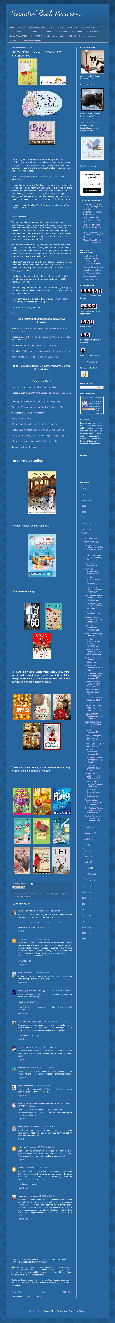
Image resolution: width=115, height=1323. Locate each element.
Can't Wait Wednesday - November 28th (92, 571)
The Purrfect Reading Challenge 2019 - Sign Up (93, 768)
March (87, 868)
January (88, 880)
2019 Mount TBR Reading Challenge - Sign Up (40, 441)
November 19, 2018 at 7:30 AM (37, 1086)
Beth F (21, 1086)
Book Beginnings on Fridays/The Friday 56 (38, 424)
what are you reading (24, 896)
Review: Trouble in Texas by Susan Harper (40, 357)
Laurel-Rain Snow (25, 911)
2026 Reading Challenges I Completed (25, 40)
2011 (84, 921)
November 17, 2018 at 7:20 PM (47, 911)
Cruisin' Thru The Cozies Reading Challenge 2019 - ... (94, 776)
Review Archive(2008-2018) (21, 36)
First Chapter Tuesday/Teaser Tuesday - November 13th (92, 793)
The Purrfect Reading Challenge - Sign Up (45, 401)
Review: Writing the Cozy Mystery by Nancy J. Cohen (46, 351)
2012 (84, 916)
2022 (84, 512)
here (24, 1135)
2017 (84, 886)
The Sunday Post (49, 894)
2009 (84, 933)
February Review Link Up (93, 267)
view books (99, 413)
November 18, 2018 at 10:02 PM (55, 1021)
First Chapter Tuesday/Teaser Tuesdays (39, 387)
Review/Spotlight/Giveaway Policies (33, 27)
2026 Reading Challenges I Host (49, 36)
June (86, 851)
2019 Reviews (72, 27)
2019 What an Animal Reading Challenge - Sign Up (44, 407)
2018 (85, 533)
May (86, 856)
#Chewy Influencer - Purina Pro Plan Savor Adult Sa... (93, 684)
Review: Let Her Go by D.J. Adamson (41, 345)
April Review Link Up (91, 273)
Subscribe (92, 190)
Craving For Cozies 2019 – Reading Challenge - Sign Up (94, 708)
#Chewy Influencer (30, 447)
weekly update (33, 1184)
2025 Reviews (77, 32)
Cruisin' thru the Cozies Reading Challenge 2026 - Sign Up (93, 206)
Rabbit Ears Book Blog (37, 1007)
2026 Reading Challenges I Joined (81, 36)
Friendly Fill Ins (25, 418)
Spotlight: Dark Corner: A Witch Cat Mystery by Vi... (94, 589)
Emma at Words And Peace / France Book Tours (39, 1104)
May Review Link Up (91, 276)
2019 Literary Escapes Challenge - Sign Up (94, 634)
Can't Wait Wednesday (34, 413)
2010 (84, 927)
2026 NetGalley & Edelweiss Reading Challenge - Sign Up (91, 258)
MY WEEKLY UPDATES (36, 927)
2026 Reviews (92, 32)
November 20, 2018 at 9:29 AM (38, 1168)
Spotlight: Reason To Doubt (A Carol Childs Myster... (93, 660)
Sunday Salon (38, 894)
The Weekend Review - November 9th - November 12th (94, 810)
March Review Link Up (92, 270)
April (86, 862)
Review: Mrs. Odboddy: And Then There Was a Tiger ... (94, 548)
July (86, 845)
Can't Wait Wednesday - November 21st (92, 627)
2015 (84, 898)
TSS (15, 896)
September (89, 833)
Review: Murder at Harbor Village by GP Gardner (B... (93, 651)
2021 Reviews (15, 32)
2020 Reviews (88, 27)
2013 (84, 910)
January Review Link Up (93, 264)
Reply (20, 931)
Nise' (20, 973)
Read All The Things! (30, 1035)
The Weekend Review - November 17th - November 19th (94, 676)
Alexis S (21, 1168)
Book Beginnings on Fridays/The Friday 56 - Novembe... (93, 557)
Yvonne (91, 401)
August (87, 839)
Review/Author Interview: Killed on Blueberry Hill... (93, 802)
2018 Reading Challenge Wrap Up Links (94, 667)
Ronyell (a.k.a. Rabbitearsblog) (31, 991)
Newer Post (17, 1292)
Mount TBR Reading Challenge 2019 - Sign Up (93, 700)
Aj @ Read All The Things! (29, 1021)
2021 (84, 518)
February (88, 874)
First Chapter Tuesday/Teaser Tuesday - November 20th (92, 642)
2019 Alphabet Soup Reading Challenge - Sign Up (41, 430)
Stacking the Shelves (26, 894)
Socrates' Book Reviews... (47, 13)
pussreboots (23, 1047)
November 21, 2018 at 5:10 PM (42, 1196)
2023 (84, 506)
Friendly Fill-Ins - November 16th (92, 731)
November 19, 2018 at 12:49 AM (40, 1068)
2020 (84, 523)
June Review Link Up (91, 279)
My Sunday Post (24, 961)
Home (11, 27)
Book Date (45, 188)
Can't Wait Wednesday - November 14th (92, 752)
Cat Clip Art (92, 362)
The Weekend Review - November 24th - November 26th (94, 597)
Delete (25, 931)
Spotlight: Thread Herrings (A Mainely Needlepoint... (94, 784)
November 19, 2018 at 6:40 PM (41, 1147)
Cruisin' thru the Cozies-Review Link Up (92, 213)
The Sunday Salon (62, 894)
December (88, 538)
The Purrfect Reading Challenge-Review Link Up (92, 227)
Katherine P (23, 1147)
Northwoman (23, 1196)
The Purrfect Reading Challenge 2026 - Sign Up (92, 219)
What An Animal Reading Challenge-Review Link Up (93, 242)
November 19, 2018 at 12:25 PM (43, 1127)
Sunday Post (32, 1002)
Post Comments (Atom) (32, 1297)
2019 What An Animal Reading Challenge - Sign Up (94, 760)
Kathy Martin (23, 1127)
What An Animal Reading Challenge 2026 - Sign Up (93, 234)
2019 (84, 529)
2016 (84, 892)
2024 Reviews (61, 32)
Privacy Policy (57, 27)
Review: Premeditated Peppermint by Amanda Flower (94, 818)
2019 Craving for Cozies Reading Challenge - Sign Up (43, 435)
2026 (84, 488)
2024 (84, 500)
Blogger (82, 1311)
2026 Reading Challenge (92, 397)
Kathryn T (22, 1068)
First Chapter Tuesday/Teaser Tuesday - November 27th (92, 580)
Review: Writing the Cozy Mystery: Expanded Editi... (93, 738)
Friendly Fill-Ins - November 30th (92, 564)
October (88, 827)
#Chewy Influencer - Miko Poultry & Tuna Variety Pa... (94, 619)
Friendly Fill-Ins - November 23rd (92, 612)
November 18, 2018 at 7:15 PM (36, 939)
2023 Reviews (46, 32)
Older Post (67, 1292)
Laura (20, 939)
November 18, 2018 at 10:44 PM (43, 1047)
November (89, 542)
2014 (84, 904)
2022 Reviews (31, 32)
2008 (84, 939)
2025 (84, 494)
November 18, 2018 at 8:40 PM (36, 973)
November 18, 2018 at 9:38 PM (58, 991)
